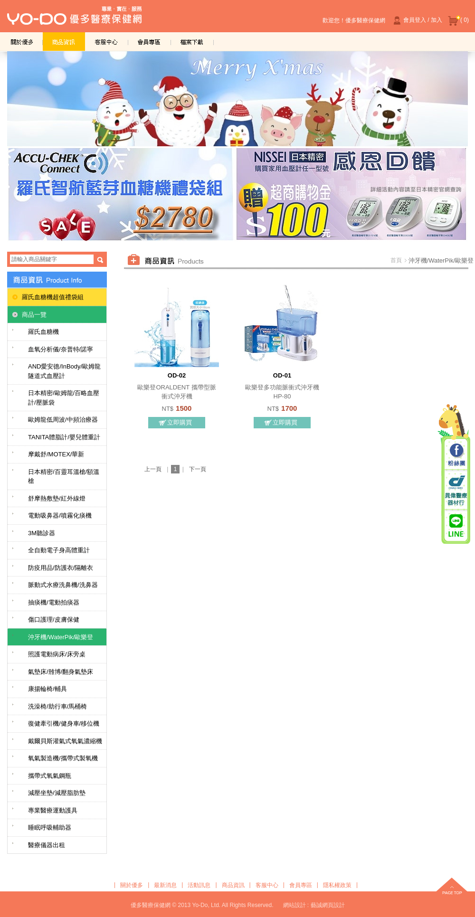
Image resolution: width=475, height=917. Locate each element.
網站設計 (294, 905)
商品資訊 (64, 41)
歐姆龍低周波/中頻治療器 (63, 419)
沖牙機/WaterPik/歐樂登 (60, 637)
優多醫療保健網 (74, 18)
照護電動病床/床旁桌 (57, 654)
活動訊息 (199, 885)
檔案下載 (192, 41)
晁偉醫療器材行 (456, 490)
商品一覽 (34, 314)
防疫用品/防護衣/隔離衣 (60, 567)
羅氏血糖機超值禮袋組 (53, 297)
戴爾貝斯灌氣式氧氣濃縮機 (65, 741)
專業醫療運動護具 (52, 810)
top (452, 887)
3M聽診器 (41, 533)
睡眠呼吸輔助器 (49, 827)
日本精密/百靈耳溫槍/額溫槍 (63, 476)
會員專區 (149, 41)
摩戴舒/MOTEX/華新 (56, 454)
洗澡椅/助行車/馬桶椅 (57, 706)
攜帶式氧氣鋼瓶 (49, 775)
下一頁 (197, 469)
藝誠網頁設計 (328, 905)
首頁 (396, 260)
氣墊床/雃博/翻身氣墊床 (60, 671)
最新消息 (165, 885)
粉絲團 (456, 455)
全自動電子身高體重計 (59, 550)
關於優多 (21, 41)
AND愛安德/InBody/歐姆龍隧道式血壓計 (64, 371)
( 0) (458, 20)
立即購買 (179, 422)
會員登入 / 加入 (416, 20)
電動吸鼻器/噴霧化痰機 (60, 515)
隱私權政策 (337, 885)
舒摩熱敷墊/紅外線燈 (57, 498)
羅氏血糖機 (43, 331)
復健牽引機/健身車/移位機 (63, 723)
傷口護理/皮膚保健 (53, 619)
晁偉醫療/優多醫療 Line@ (456, 525)
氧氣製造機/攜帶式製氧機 (63, 758)
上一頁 (153, 469)
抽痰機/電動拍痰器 (53, 602)
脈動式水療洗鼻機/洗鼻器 (63, 584)
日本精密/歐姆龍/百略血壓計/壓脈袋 (63, 397)
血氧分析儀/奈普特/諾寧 (60, 349)
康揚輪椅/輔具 (47, 688)
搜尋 (100, 259)
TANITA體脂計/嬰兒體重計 (64, 437)
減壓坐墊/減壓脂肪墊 (57, 792)
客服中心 (107, 41)
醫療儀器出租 (46, 845)
